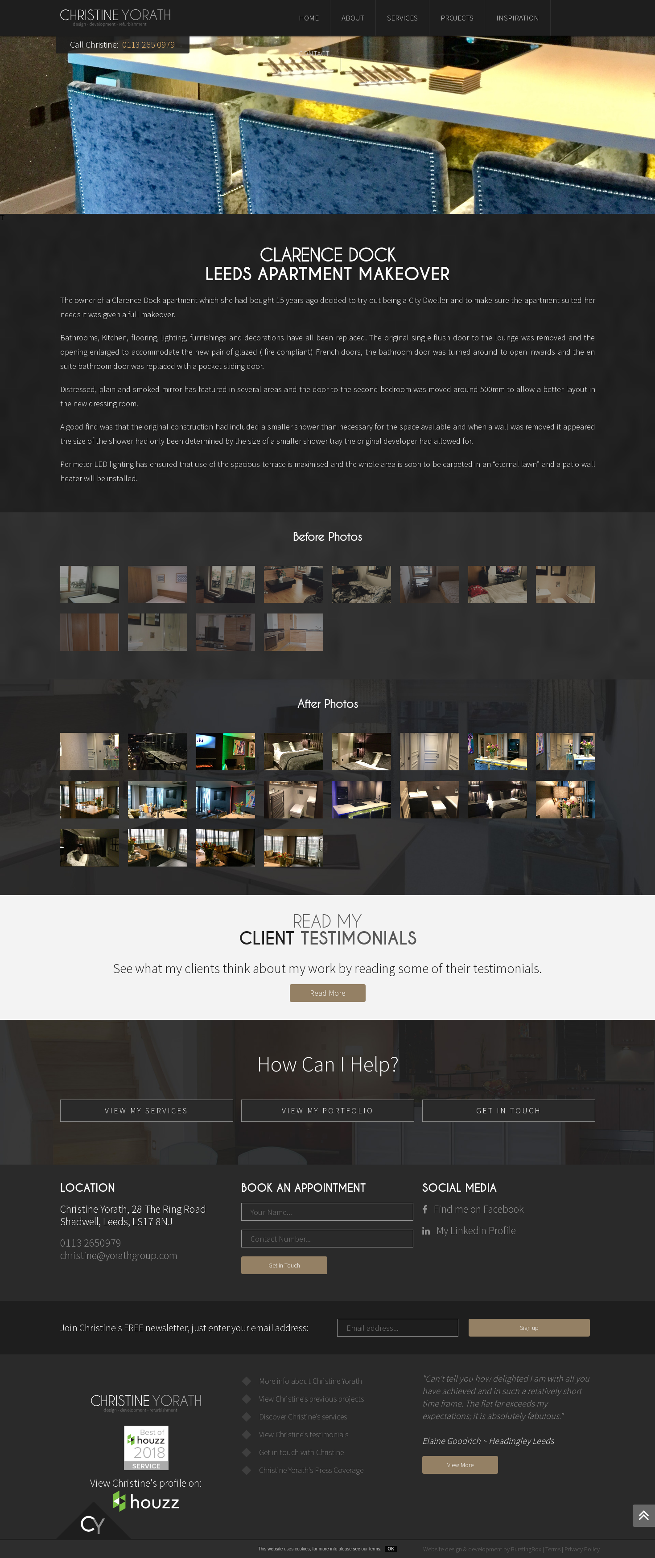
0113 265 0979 (148, 44)
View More (460, 1465)
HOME (309, 18)
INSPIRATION (517, 18)
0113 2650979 (90, 1243)
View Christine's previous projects (311, 1399)
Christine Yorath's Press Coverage (311, 1470)
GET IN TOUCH (508, 1110)
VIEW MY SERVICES (146, 1110)
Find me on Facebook (473, 1209)
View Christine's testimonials (303, 1434)
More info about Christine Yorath (310, 1381)
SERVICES (402, 18)
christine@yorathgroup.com (118, 1255)
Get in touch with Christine (301, 1452)
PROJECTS (457, 18)
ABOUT (353, 18)
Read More (328, 993)
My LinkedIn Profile (469, 1230)
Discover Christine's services (303, 1416)
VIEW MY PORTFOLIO (328, 1110)
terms (374, 1548)
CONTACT (314, 53)
